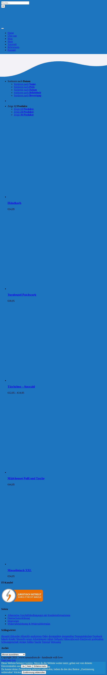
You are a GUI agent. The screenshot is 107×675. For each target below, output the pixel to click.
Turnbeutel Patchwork (22, 294)
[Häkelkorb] (47, 196)
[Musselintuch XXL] (47, 564)
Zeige (17, 106)
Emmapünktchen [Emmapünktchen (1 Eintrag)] (83, 636)
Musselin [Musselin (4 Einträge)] (21, 639)
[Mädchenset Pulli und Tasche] (47, 472)
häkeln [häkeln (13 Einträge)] (4, 639)
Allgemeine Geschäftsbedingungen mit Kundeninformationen (39, 615)
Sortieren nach (19, 81)
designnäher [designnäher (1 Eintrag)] (68, 636)
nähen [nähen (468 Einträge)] (50, 639)
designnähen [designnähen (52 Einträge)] (55, 636)
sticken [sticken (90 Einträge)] (22, 642)
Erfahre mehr (40, 666)
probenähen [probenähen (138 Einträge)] (98, 639)
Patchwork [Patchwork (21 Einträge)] (85, 639)
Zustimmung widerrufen (34, 672)
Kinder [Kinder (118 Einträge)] (12, 639)
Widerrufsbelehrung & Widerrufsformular (29, 623)
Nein (29, 666)
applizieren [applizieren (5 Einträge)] (36, 636)
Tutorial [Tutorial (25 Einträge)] (46, 642)
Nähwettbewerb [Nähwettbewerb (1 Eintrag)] (71, 639)
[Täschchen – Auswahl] (47, 380)
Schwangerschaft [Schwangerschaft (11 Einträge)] (10, 642)
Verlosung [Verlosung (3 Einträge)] (56, 642)
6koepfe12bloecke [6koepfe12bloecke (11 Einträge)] (10, 636)
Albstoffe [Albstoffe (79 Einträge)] (25, 636)
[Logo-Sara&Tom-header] (53, 24)
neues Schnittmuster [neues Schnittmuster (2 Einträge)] (36, 639)
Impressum (13, 621)
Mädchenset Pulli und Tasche (26, 478)
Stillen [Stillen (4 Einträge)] (30, 642)
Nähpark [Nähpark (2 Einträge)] (58, 639)
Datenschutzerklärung (19, 618)
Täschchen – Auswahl (21, 386)
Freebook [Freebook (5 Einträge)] (97, 636)
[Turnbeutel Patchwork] (47, 288)
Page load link (8, 660)
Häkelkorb (14, 203)
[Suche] (3, 6)
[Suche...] (15, 3)
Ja (23, 666)
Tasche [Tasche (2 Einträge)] (37, 642)
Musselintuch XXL (20, 570)
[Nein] (49, 666)
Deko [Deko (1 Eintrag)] (45, 636)
